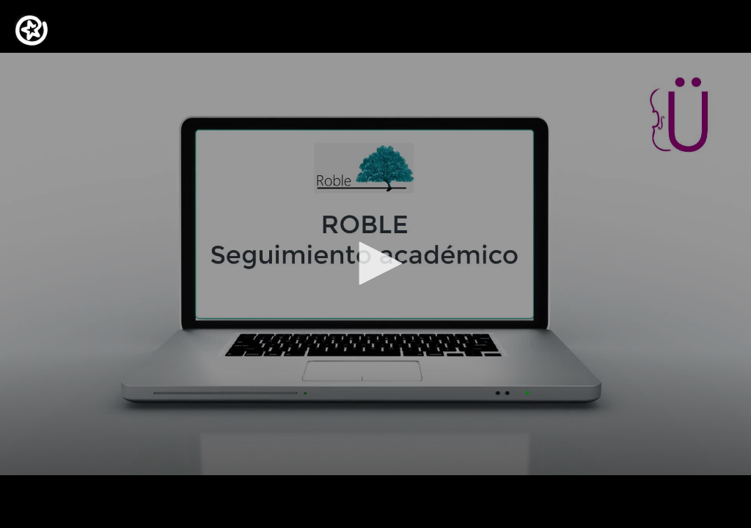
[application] (375, 264)
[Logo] (31, 30)
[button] (375, 263)
